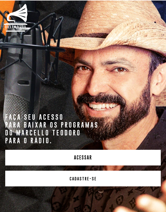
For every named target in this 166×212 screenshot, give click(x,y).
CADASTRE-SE (83, 178)
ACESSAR (83, 157)
